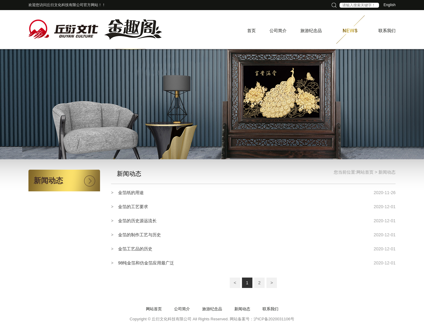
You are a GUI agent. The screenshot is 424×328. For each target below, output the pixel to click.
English (390, 5)
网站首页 (365, 172)
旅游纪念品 (212, 309)
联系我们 (270, 309)
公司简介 (182, 309)
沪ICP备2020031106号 (274, 319)
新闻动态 (387, 172)
